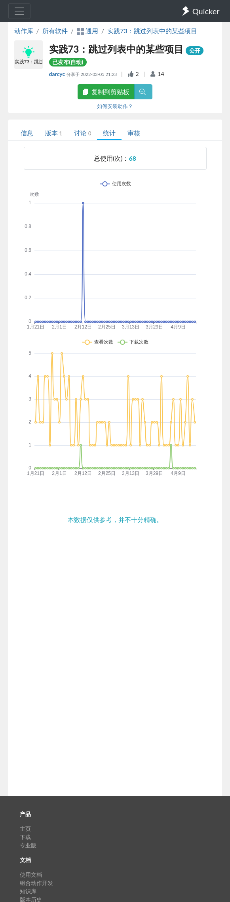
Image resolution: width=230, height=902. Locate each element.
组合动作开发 (36, 882)
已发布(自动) (67, 62)
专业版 (28, 845)
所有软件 (55, 30)
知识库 (28, 891)
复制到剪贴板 (106, 91)
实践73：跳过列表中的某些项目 (152, 30)
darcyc (58, 73)
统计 (109, 133)
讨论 (82, 133)
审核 (133, 133)
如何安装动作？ (115, 106)
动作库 (23, 30)
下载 (25, 837)
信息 (27, 133)
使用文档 (31, 874)
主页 (25, 828)
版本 (53, 133)
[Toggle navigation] (19, 11)
